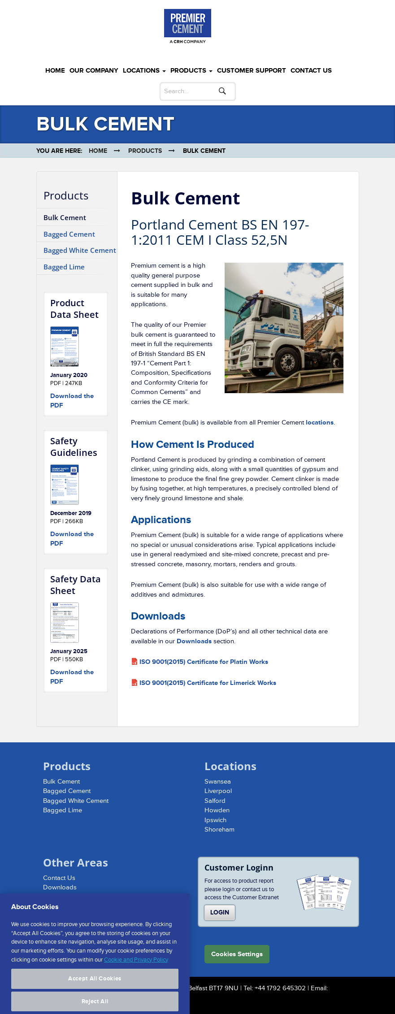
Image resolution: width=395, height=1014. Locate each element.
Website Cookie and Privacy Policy (93, 916)
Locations (144, 70)
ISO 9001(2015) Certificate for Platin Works (203, 662)
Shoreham (219, 829)
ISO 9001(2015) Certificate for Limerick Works (207, 683)
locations (320, 422)
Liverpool (218, 791)
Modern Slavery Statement (81, 906)
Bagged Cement (69, 234)
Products (191, 70)
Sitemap (55, 897)
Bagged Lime (64, 266)
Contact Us (311, 70)
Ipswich (215, 820)
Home (55, 70)
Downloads (194, 641)
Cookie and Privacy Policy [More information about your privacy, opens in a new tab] (136, 985)
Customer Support (251, 70)
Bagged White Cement (79, 250)
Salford (215, 801)
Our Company (93, 70)
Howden (217, 810)
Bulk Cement (64, 217)
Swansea (217, 781)
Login (219, 912)
